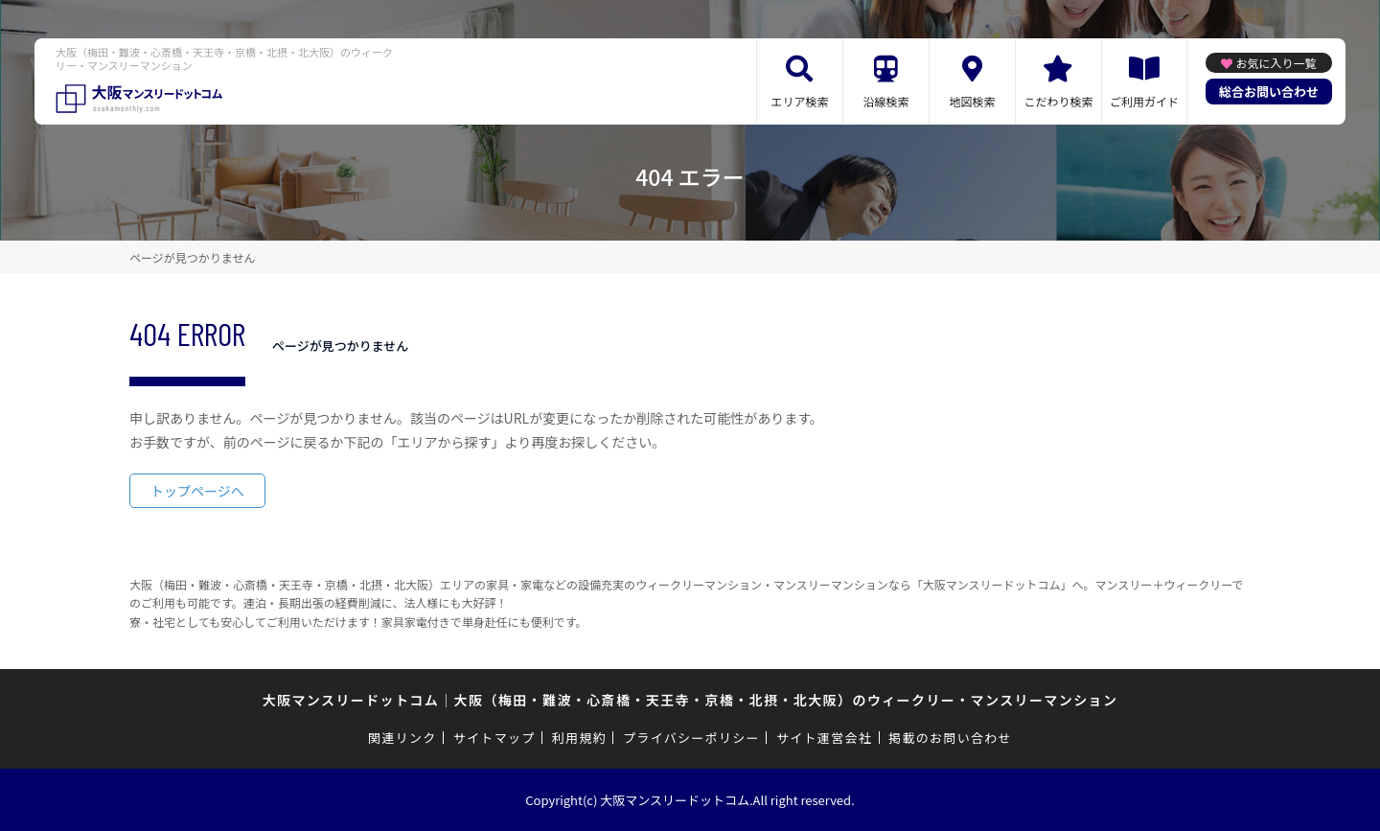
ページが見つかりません (192, 257)
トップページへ (197, 490)
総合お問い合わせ (1269, 91)
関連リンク (402, 737)
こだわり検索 (1058, 101)
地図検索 (972, 101)
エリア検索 (799, 101)
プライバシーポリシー (691, 737)
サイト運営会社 (824, 737)
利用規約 (579, 737)
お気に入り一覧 (1275, 63)
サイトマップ (494, 737)
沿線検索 (885, 101)
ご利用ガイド (1144, 101)
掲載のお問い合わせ (950, 737)
